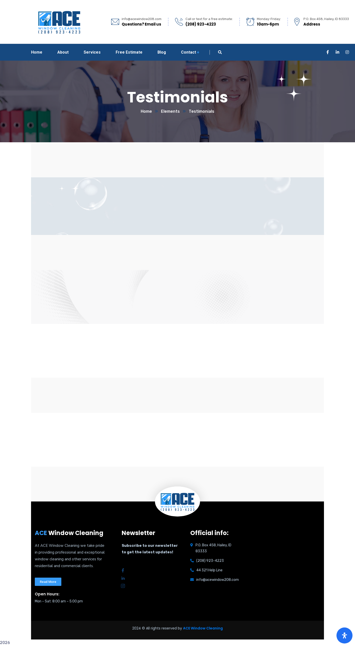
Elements (170, 111)
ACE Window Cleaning (203, 628)
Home (146, 111)
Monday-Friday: (269, 19)
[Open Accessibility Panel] (344, 635)
